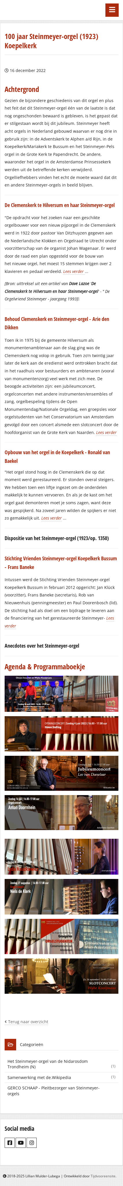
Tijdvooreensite (103, 1176)
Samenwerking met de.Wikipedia (63, 1077)
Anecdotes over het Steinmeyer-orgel (42, 645)
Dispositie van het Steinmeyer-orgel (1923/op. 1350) (57, 538)
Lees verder (74, 271)
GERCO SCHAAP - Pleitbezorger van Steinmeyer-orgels (54, 1090)
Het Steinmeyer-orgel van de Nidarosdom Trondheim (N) (63, 1064)
